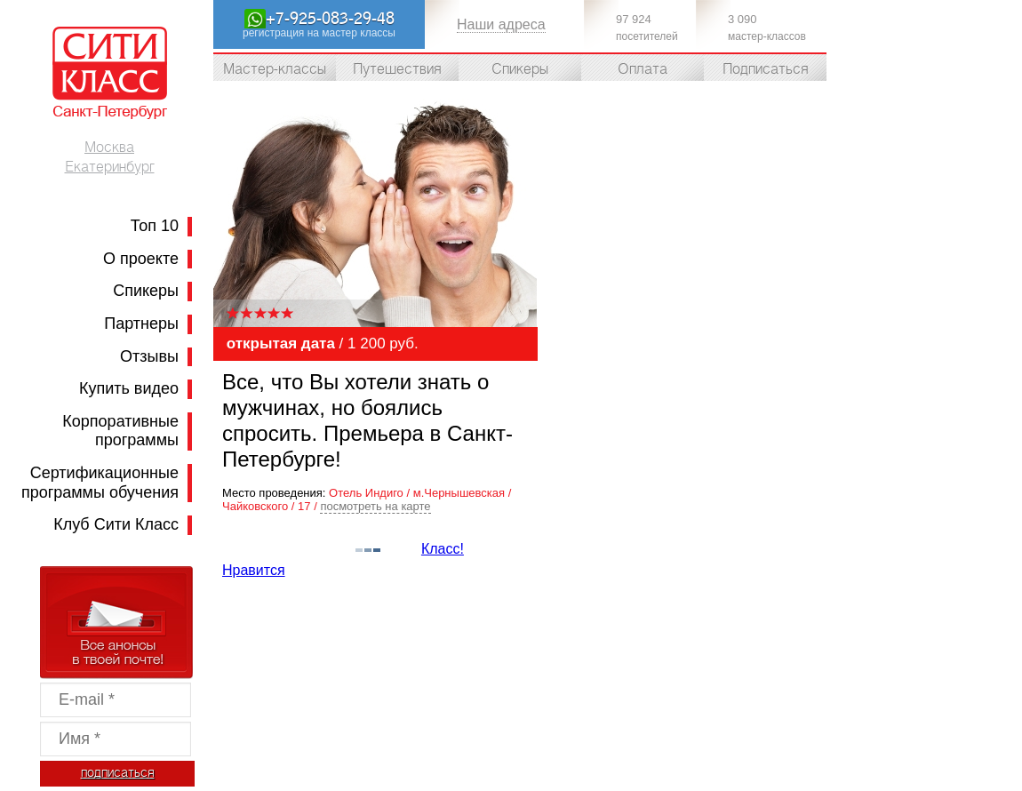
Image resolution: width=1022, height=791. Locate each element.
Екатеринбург (110, 167)
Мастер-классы (274, 69)
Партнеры (141, 323)
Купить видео (129, 388)
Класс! (442, 548)
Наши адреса (501, 24)
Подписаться (766, 69)
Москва (109, 148)
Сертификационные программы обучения (100, 482)
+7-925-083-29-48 (330, 18)
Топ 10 (155, 226)
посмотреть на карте (375, 506)
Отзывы (149, 356)
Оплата (642, 69)
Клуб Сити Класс (116, 524)
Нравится (253, 570)
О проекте (141, 259)
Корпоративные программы (120, 431)
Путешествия (397, 69)
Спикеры (146, 291)
